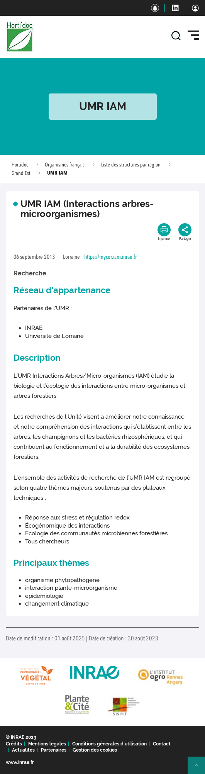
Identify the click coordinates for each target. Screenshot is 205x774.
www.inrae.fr (20, 762)
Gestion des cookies (95, 750)
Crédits (14, 744)
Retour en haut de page (199, 768)
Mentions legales (47, 744)
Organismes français (65, 165)
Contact (162, 744)
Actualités (23, 750)
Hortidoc (20, 165)
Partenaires (53, 750)
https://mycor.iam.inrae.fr (110, 257)
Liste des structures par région (131, 165)
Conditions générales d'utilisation (109, 744)
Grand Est (21, 173)
